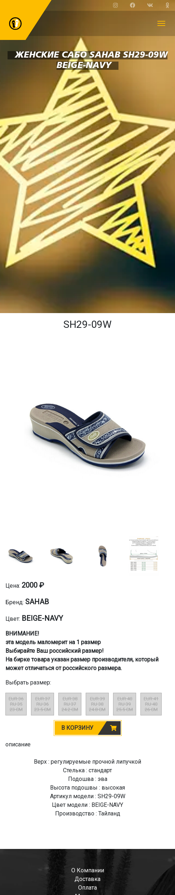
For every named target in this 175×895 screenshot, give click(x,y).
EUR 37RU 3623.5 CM (42, 704)
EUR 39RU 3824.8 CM (97, 704)
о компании (87, 870)
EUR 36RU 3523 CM (16, 704)
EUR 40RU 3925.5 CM (124, 704)
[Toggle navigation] (161, 23)
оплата (87, 887)
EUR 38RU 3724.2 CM (70, 704)
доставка (87, 879)
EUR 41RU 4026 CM (151, 704)
